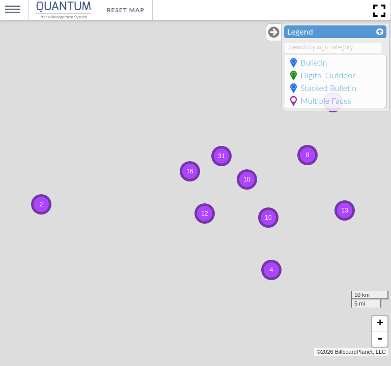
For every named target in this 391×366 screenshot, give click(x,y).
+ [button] (380, 323)
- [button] (379, 339)
